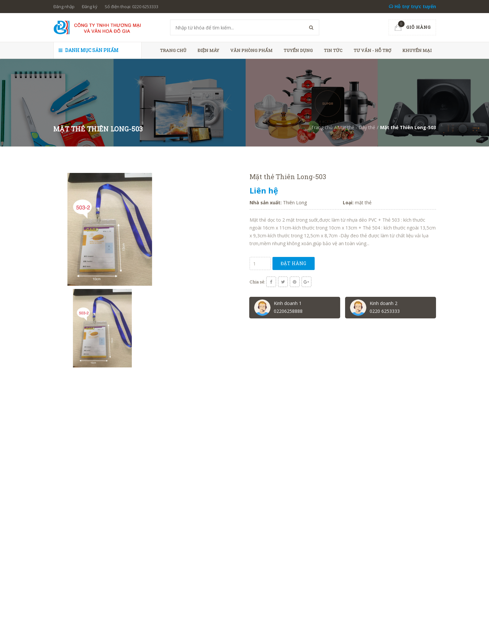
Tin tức (333, 50)
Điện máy (208, 50)
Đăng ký (89, 6)
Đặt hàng (293, 263)
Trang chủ (173, 50)
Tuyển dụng (298, 50)
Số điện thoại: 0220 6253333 (131, 6)
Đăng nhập (64, 6)
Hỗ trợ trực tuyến (412, 6)
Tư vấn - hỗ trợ (372, 50)
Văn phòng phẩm (251, 50)
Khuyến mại (417, 50)
